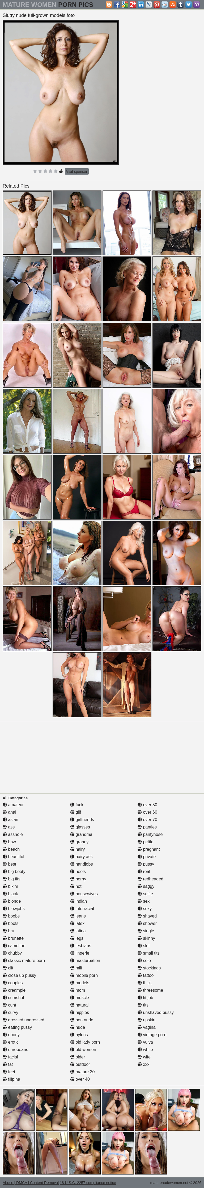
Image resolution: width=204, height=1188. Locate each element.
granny (79, 842)
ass (9, 827)
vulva (145, 1042)
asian (10, 819)
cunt (9, 1005)
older (77, 1057)
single (146, 931)
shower (147, 923)
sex (144, 901)
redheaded (150, 879)
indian (78, 901)
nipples (79, 1012)
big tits (11, 879)
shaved (147, 916)
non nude (81, 1020)
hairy (77, 849)
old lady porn (85, 1042)
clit (8, 968)
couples (13, 983)
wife (144, 1057)
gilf (75, 812)
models (79, 983)
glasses (80, 827)
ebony (11, 1034)
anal (9, 812)
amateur (13, 805)
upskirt (147, 1020)
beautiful (13, 856)
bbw (9, 842)
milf (76, 968)
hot (76, 886)
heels (78, 871)
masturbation (85, 960)
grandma (81, 834)
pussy (146, 864)
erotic (11, 1042)
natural (79, 1005)
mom (77, 990)
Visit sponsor (76, 171)
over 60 (147, 812)
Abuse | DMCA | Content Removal (31, 1183)
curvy (10, 1012)
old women (83, 1049)
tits (143, 1005)
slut (144, 945)
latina (78, 931)
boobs (11, 916)
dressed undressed (23, 1020)
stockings (149, 968)
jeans (78, 916)
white (145, 1049)
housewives (84, 894)
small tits (149, 953)
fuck (76, 805)
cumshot (13, 997)
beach (11, 849)
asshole (13, 834)
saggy (146, 886)
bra (8, 931)
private (147, 856)
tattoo (146, 975)
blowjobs (14, 908)
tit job (145, 997)
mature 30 (82, 1072)
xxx (143, 1064)
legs (76, 938)
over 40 (80, 1079)
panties (147, 827)
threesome (150, 990)
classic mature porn (24, 960)
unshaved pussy (156, 1012)
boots (11, 923)
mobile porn (84, 975)
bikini (10, 886)
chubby (12, 953)
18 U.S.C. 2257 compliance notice (88, 1183)
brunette (13, 938)
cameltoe (14, 945)
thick (145, 983)
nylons (79, 1034)
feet (9, 1072)
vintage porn (152, 1034)
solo (144, 960)
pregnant (149, 849)
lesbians (80, 945)
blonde (12, 901)
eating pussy (17, 1027)
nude (77, 1027)
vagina (147, 1027)
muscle (79, 997)
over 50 (147, 805)
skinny (146, 938)
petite (146, 842)
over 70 (147, 819)
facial (10, 1057)
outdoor (80, 1064)
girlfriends (82, 819)
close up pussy (19, 975)
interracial (82, 908)
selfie (145, 894)
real (144, 871)
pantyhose (150, 834)
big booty (14, 871)
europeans (15, 1049)
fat (8, 1064)
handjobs (81, 864)
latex (77, 923)
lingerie (79, 953)
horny (78, 879)
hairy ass (81, 856)
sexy (145, 908)
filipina (11, 1079)
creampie (14, 990)
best (9, 864)
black (10, 894)
